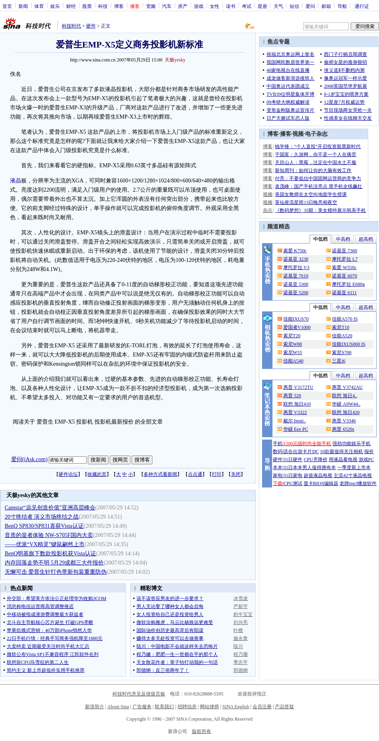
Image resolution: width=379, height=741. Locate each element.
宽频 (151, 6)
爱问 (310, 6)
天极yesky (175, 60)
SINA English (235, 706)
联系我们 (164, 706)
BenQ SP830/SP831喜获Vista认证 (44, 526)
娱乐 (55, 6)
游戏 (198, 6)
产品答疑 (284, 706)
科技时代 (71, 26)
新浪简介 (94, 706)
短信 (294, 6)
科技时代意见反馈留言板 (139, 694)
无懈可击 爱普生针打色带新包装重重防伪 (56, 572)
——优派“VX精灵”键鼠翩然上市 (45, 544)
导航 (342, 6)
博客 (119, 6)
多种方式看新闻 (160, 474)
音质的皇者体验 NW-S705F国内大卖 (49, 535)
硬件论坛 (68, 474)
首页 (7, 6)
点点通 (195, 474)
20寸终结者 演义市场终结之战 (42, 517)
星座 (262, 6)
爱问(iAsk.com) (29, 459)
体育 (39, 6)
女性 (214, 6)
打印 (216, 474)
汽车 (167, 6)
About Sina (118, 706)
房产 (183, 6)
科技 (103, 6)
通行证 (362, 6)
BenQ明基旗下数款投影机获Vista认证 (50, 554)
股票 (87, 6)
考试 (246, 6)
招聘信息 (187, 706)
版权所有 (201, 731)
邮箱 (326, 6)
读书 (230, 6)
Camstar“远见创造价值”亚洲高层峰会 (50, 508)
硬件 (91, 26)
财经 (71, 6)
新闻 (23, 6)
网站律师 (209, 706)
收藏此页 (97, 474)
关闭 (236, 474)
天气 (278, 6)
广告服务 (142, 706)
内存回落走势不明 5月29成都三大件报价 (54, 563)
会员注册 (262, 706)
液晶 (15, 181)
